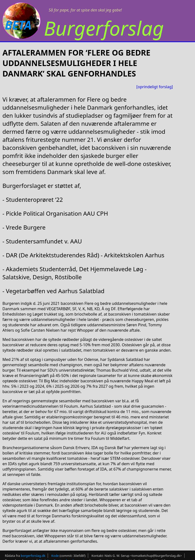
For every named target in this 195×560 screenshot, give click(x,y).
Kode (55, 555)
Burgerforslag (104, 28)
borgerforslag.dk (33, 555)
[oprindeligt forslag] (154, 86)
